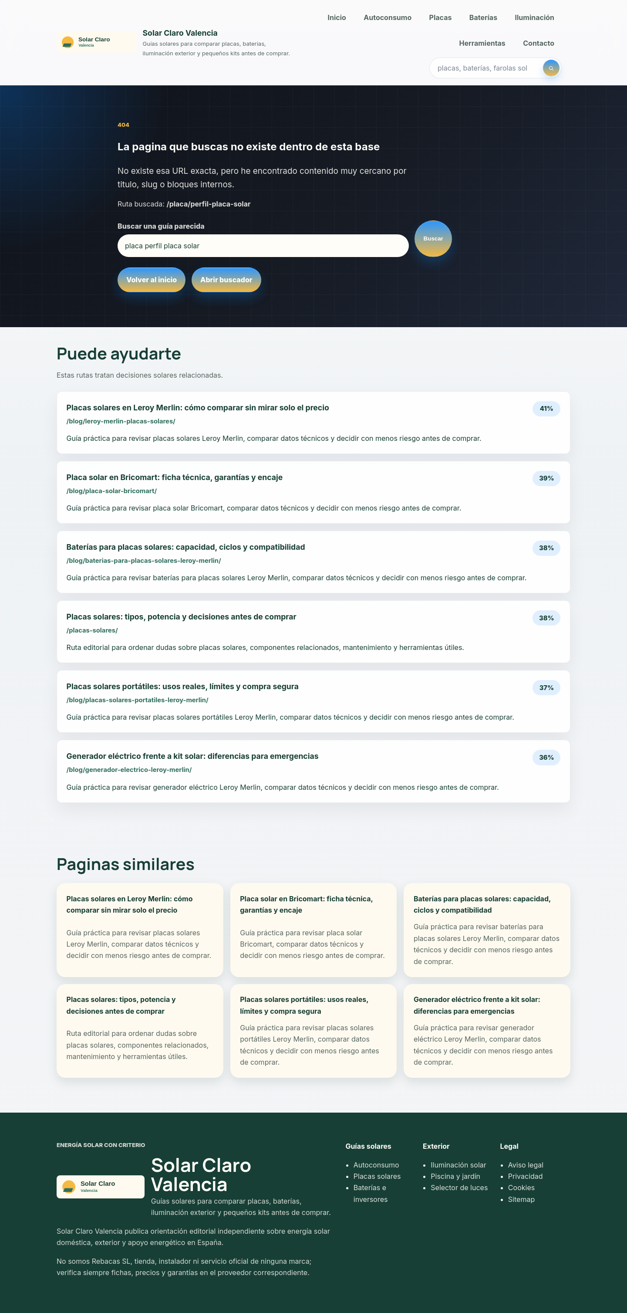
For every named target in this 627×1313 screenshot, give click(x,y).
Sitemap (521, 1199)
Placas (440, 17)
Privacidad (525, 1176)
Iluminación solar (458, 1165)
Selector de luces (459, 1187)
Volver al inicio (151, 279)
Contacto (538, 43)
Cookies (521, 1187)
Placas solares (377, 1176)
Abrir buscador (226, 279)
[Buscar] (551, 68)
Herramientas (482, 43)
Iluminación (535, 17)
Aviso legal (525, 1165)
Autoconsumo (387, 17)
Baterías (483, 17)
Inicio (337, 17)
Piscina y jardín (455, 1176)
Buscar (433, 238)
